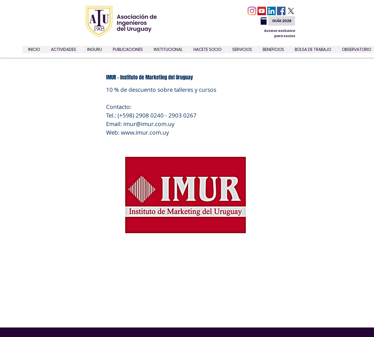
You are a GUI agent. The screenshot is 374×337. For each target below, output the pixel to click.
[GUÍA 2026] (281, 21)
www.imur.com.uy (145, 132)
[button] (242, 49)
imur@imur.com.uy (148, 124)
